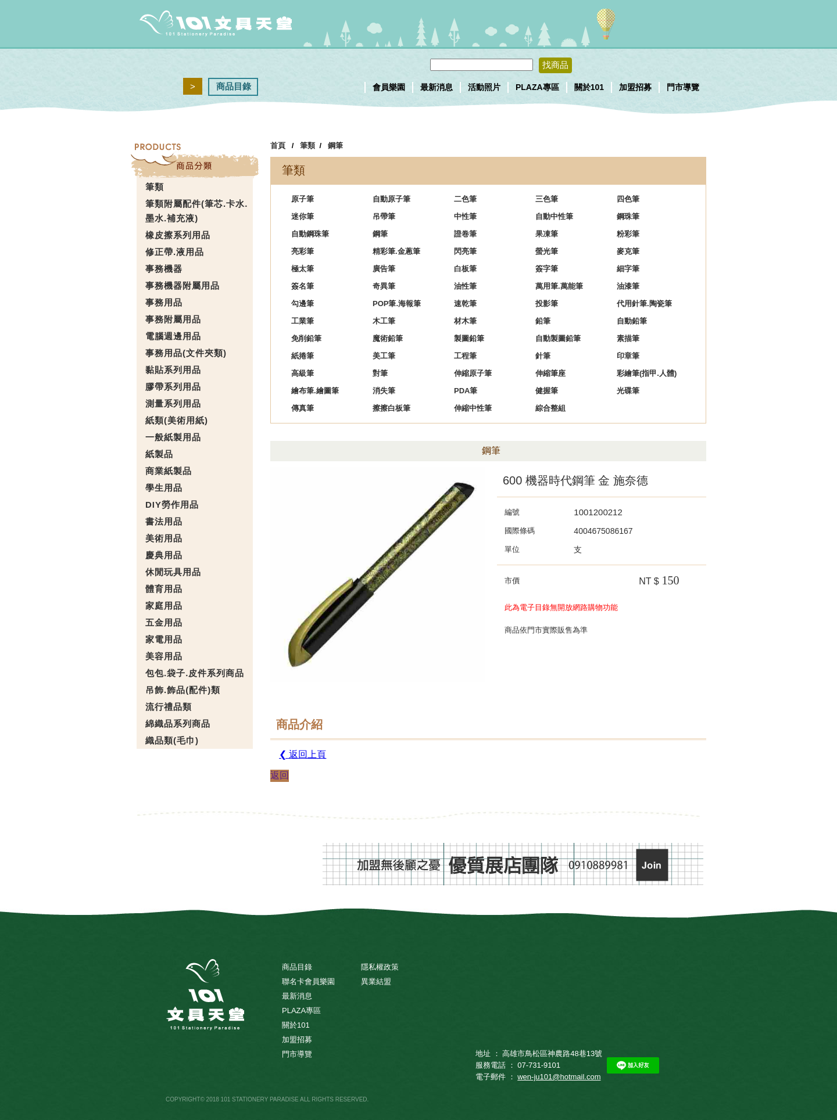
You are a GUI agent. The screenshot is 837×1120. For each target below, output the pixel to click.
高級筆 (302, 373)
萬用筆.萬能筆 (559, 286)
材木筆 (465, 321)
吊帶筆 (384, 216)
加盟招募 (635, 87)
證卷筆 (465, 233)
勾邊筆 (302, 303)
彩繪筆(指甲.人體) (647, 373)
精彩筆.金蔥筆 (396, 251)
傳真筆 (302, 408)
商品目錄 (233, 86)
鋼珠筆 (628, 216)
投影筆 (546, 303)
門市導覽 (683, 87)
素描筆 (628, 338)
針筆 (542, 355)
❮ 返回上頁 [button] (302, 754)
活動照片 (484, 87)
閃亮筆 (465, 251)
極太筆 (302, 268)
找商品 (555, 65)
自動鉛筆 (632, 321)
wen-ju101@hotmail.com (558, 1076)
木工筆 (384, 321)
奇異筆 (384, 286)
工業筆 (302, 321)
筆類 (307, 145)
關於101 (589, 87)
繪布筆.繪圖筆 (315, 390)
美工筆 (384, 355)
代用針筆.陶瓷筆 (644, 303)
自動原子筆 (391, 199)
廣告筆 (384, 268)
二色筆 (465, 199)
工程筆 (465, 355)
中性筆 (465, 216)
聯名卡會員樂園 (308, 981)
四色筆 (628, 199)
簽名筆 (302, 286)
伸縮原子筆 (473, 373)
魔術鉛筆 (388, 338)
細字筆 (628, 268)
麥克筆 (628, 251)
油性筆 (465, 286)
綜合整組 (550, 408)
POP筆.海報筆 (397, 303)
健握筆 (546, 390)
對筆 (380, 373)
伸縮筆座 (550, 373)
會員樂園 (389, 87)
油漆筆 (628, 286)
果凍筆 (546, 233)
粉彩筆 (628, 233)
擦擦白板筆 (391, 408)
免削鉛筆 (306, 338)
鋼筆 (335, 145)
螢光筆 (546, 251)
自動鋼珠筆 (310, 233)
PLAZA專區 (537, 87)
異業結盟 (376, 981)
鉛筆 (542, 321)
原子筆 (302, 199)
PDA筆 (465, 390)
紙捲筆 (302, 355)
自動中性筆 (554, 216)
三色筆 (546, 199)
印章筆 (628, 355)
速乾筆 (465, 303)
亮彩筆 (302, 251)
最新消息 (436, 87)
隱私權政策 (380, 967)
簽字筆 (546, 268)
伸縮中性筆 (473, 408)
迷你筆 (302, 216)
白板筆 (465, 268)
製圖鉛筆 (469, 338)
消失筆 (384, 390)
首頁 (277, 145)
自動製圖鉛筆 (558, 338)
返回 (279, 775)
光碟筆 (628, 390)
